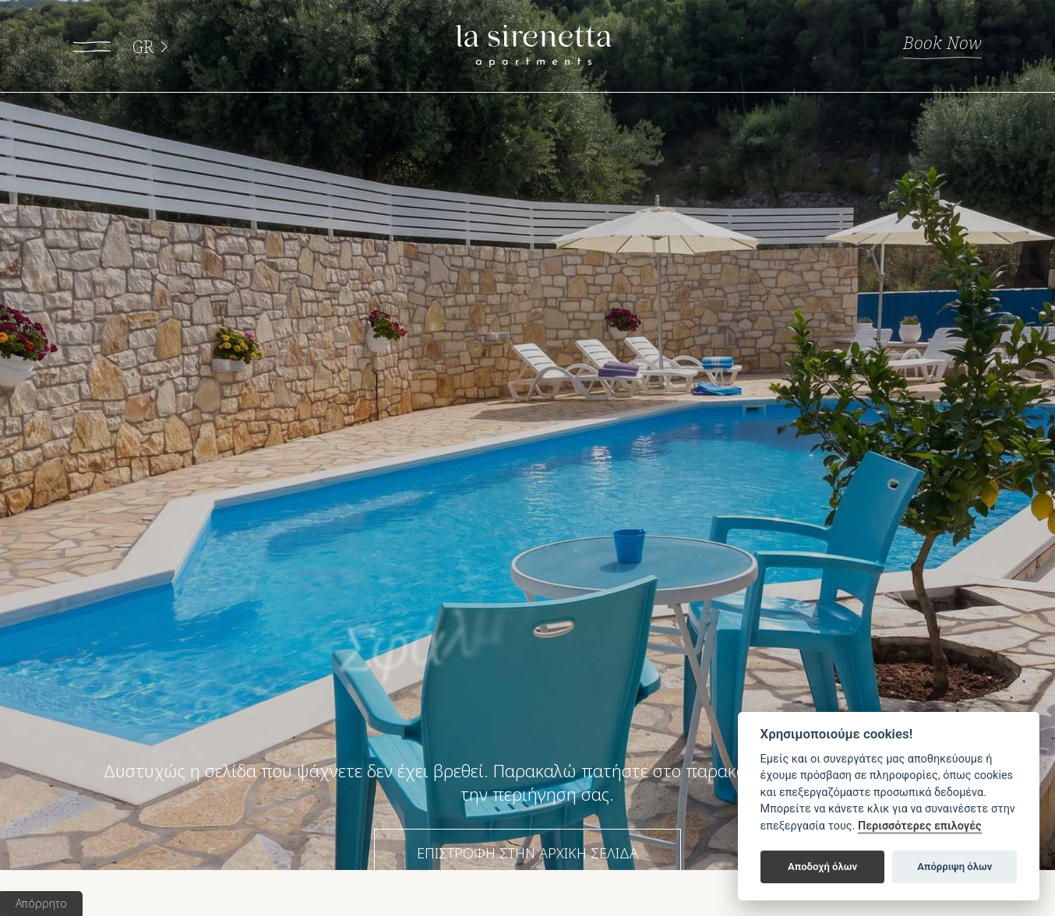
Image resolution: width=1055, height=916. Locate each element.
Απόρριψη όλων (954, 866)
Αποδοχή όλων (822, 866)
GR (157, 46)
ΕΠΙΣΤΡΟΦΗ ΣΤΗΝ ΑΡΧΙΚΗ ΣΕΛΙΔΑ (527, 853)
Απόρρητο (41, 903)
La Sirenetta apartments (534, 46)
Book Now (927, 43)
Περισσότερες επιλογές (920, 826)
